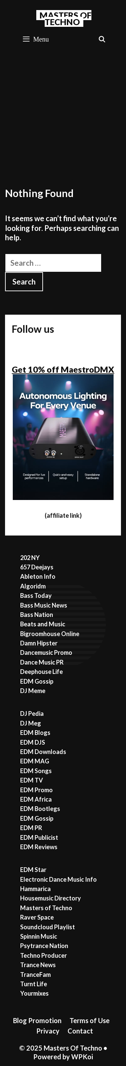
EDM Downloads (43, 751)
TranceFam (35, 974)
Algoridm (33, 586)
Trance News (38, 964)
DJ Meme (32, 690)
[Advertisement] (63, 116)
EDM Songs (36, 770)
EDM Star (33, 869)
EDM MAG (34, 761)
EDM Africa (36, 799)
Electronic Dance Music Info (58, 879)
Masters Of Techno (65, 18)
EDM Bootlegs (40, 808)
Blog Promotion (37, 1020)
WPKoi (82, 1057)
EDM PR (31, 827)
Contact (80, 1031)
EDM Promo (36, 790)
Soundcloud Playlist (47, 927)
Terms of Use (90, 1020)
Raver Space (37, 917)
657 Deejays (36, 567)
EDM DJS (32, 742)
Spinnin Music (38, 936)
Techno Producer (43, 955)
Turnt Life (33, 984)
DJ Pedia (32, 713)
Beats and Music (42, 624)
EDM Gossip (36, 681)
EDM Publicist (39, 837)
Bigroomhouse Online (49, 633)
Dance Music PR (42, 662)
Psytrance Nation (44, 945)
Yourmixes (34, 993)
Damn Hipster (38, 643)
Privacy (47, 1031)
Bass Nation (36, 614)
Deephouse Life (41, 671)
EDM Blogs (35, 732)
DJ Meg (30, 723)
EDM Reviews (38, 847)
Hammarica (35, 888)
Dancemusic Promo (46, 652)
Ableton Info (37, 576)
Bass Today (36, 595)
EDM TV (31, 780)
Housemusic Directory (50, 898)
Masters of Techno (46, 908)
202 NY (30, 557)
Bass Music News (43, 605)
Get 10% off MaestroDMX (63, 369)
